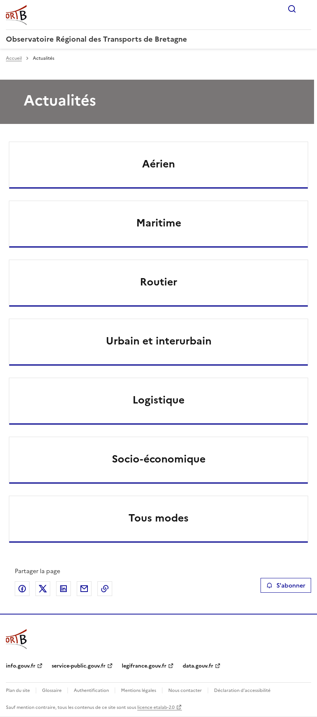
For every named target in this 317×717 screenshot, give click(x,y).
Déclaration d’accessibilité (242, 690)
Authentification (91, 690)
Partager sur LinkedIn (63, 588)
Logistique (158, 399)
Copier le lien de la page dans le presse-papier (104, 588)
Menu (306, 8)
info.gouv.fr (20, 666)
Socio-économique (159, 458)
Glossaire (52, 690)
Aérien (158, 163)
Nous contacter (185, 690)
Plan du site (18, 690)
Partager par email (84, 588)
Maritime (158, 222)
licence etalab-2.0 (156, 707)
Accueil (14, 58)
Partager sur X (42, 588)
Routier (158, 281)
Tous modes (158, 517)
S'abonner (285, 585)
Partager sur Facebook (22, 588)
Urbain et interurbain (158, 340)
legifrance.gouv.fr (144, 666)
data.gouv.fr (198, 666)
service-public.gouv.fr (79, 666)
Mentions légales (138, 690)
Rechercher (292, 8)
